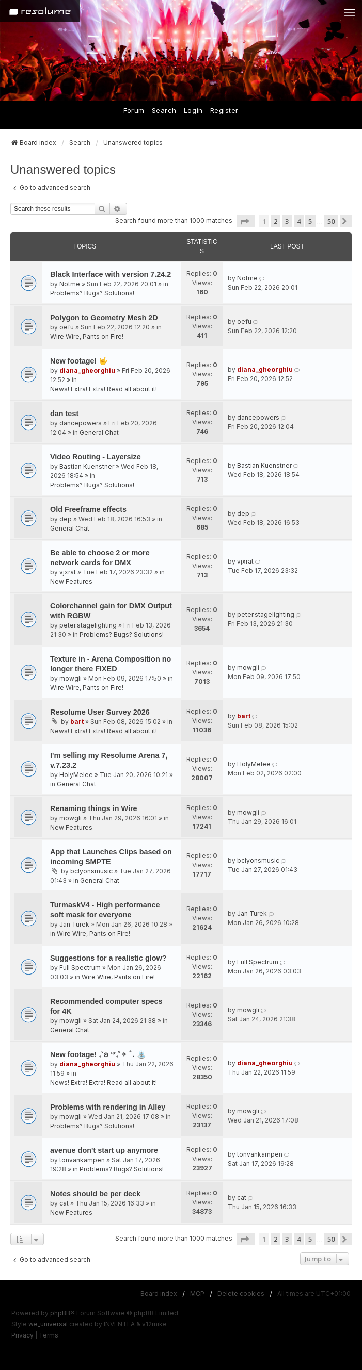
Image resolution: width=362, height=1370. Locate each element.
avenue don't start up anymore (104, 1150)
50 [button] (331, 221)
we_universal (48, 1324)
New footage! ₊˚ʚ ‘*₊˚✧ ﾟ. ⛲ (98, 1054)
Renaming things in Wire (93, 808)
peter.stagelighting (88, 625)
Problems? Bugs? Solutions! (92, 293)
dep (65, 519)
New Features (71, 581)
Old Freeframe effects (88, 509)
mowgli (70, 678)
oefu (66, 327)
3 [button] (287, 221)
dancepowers (80, 423)
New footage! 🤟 (79, 361)
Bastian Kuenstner (86, 466)
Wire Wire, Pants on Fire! (86, 336)
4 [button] (299, 221)
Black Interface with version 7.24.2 (110, 274)
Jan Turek (74, 924)
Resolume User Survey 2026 (100, 712)
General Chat (99, 432)
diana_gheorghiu (87, 370)
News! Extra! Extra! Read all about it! (103, 389)
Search (164, 110)
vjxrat (67, 572)
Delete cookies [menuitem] (240, 1293)
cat (64, 1203)
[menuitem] (22, 1335)
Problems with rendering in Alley (107, 1107)
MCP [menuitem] (197, 1293)
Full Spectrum (80, 967)
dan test (64, 413)
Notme (69, 284)
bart (77, 721)
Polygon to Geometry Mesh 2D (104, 317)
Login (193, 110)
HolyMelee (76, 775)
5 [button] (310, 221)
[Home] (40, 11)
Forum (134, 110)
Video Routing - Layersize (95, 457)
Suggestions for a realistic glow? (108, 958)
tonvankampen (82, 1160)
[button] (246, 221)
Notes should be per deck (95, 1194)
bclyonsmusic (91, 871)
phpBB (60, 1313)
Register (224, 110)
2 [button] (275, 221)
